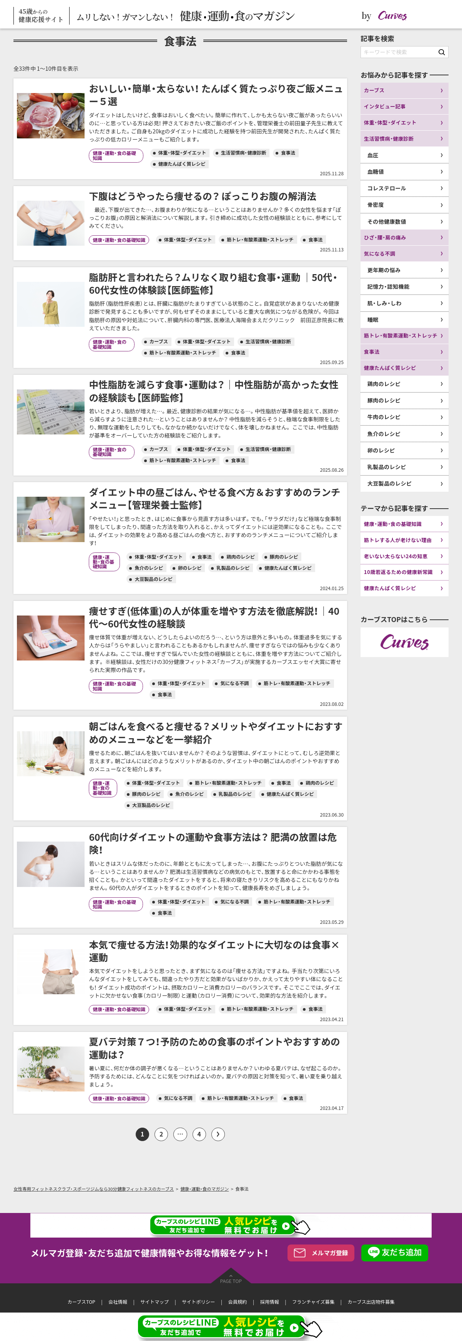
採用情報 (269, 1301)
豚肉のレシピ (384, 400)
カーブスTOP (81, 1301)
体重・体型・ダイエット (390, 122)
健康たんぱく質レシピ (390, 367)
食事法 (372, 351)
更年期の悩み (384, 270)
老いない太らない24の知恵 (396, 556)
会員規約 (237, 1301)
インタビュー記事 (385, 106)
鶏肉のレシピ (384, 384)
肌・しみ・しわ (384, 303)
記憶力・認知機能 (388, 287)
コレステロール (386, 188)
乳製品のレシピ (386, 467)
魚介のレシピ (384, 434)
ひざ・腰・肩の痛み (385, 237)
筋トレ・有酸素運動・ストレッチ (400, 335)
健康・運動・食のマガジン (204, 1189)
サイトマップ (154, 1301)
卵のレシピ (381, 450)
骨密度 (375, 205)
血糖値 (375, 172)
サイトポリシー (198, 1301)
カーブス (374, 90)
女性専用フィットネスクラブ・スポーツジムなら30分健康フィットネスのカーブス (93, 1189)
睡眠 (373, 320)
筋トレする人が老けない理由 (398, 540)
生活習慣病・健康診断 (389, 138)
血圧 (373, 155)
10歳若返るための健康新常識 (398, 572)
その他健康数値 (386, 222)
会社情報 (117, 1301)
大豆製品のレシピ (389, 483)
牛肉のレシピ (384, 417)
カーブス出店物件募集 (370, 1301)
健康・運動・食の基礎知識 (393, 523)
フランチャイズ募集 (313, 1301)
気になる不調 (380, 253)
